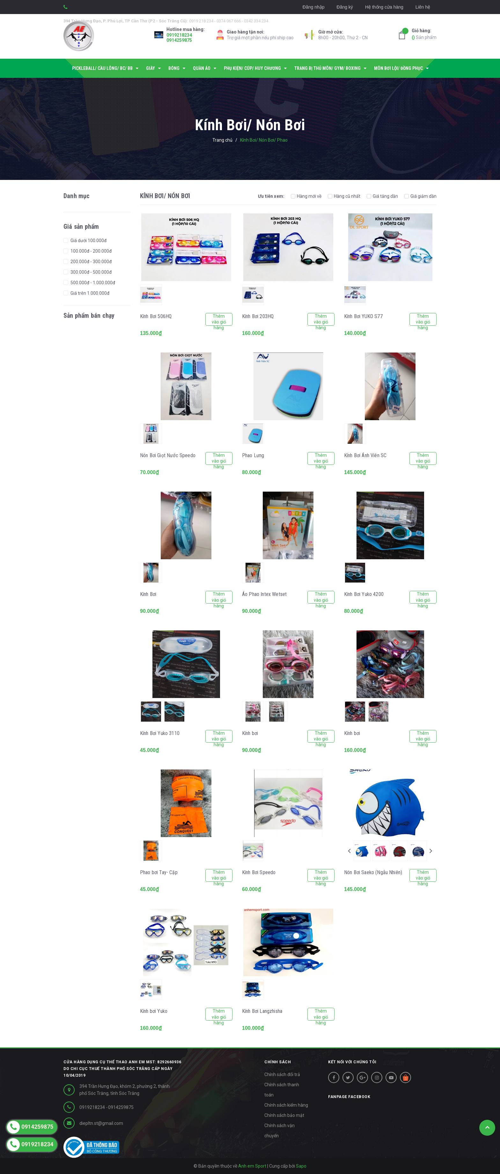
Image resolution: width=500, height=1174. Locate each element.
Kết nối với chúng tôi (352, 1062)
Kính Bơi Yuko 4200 (364, 594)
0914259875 (179, 40)
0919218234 (179, 35)
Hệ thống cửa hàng (384, 7)
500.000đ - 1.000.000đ (92, 282)
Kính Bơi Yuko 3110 (160, 733)
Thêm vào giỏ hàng (219, 320)
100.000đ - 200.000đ (91, 251)
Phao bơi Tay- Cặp (159, 872)
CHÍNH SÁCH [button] (277, 1062)
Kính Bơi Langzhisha (262, 1011)
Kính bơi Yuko (153, 1011)
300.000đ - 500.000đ (91, 272)
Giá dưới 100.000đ (88, 240)
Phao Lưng (253, 455)
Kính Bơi (148, 594)
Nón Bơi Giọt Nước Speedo (167, 455)
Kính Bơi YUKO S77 (363, 316)
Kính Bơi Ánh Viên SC (365, 455)
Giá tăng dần (382, 196)
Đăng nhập (314, 7)
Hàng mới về (306, 196)
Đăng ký (345, 7)
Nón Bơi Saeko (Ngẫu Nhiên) (373, 872)
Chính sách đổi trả (282, 1074)
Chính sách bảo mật (284, 1115)
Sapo (301, 1166)
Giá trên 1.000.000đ (89, 293)
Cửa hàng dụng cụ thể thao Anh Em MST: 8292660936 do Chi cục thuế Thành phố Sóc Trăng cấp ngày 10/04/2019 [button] (122, 1069)
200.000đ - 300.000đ (91, 261)
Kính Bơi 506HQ (156, 316)
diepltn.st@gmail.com (101, 1123)
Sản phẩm (424, 33)
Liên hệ (422, 7)
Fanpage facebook (349, 1097)
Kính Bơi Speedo (259, 872)
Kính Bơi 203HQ (258, 316)
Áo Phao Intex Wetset (264, 594)
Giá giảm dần (420, 196)
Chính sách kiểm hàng (286, 1105)
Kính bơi (250, 733)
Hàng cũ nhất (344, 196)
